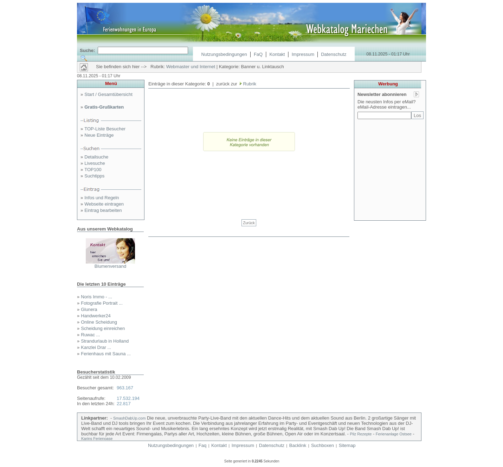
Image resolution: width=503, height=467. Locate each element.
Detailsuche (96, 157)
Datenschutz (333, 54)
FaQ (258, 54)
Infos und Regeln (101, 197)
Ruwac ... (90, 334)
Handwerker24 (96, 315)
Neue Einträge (99, 135)
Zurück (249, 223)
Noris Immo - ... (96, 296)
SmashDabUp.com (129, 418)
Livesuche (94, 163)
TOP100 (92, 169)
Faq (202, 445)
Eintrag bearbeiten (103, 210)
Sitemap (347, 445)
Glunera (89, 309)
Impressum (303, 54)
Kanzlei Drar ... (96, 347)
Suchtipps (94, 176)
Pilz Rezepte (361, 434)
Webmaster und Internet (190, 66)
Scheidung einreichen (103, 328)
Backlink (297, 445)
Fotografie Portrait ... (102, 303)
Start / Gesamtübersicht (108, 94)
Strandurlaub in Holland (105, 341)
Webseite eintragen (104, 204)
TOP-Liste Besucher (104, 128)
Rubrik (249, 83)
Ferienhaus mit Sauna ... (106, 353)
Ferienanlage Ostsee (394, 434)
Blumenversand (110, 266)
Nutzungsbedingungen (224, 54)
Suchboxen (322, 445)
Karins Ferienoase (96, 438)
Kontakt (277, 54)
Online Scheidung (99, 322)
